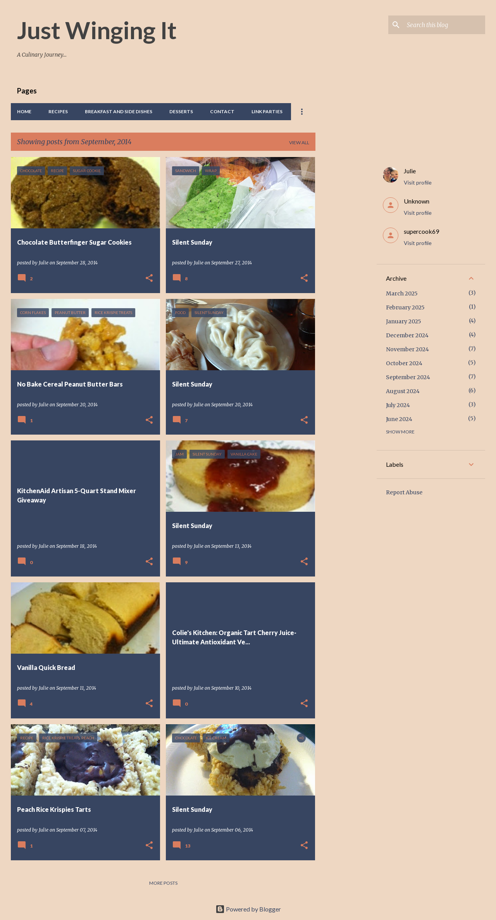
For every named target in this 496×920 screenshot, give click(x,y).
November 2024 (407, 349)
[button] (149, 278)
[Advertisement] (346, 273)
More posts (163, 883)
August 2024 (403, 391)
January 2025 (403, 321)
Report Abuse (404, 492)
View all (299, 142)
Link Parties (266, 111)
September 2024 (408, 377)
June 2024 (399, 419)
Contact (222, 111)
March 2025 (402, 293)
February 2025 (405, 307)
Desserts (181, 111)
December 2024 (407, 335)
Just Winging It (97, 30)
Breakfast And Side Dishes (118, 111)
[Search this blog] (444, 25)
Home (24, 111)
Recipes (58, 111)
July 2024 (398, 405)
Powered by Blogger (248, 909)
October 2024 (404, 363)
